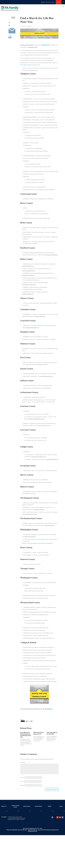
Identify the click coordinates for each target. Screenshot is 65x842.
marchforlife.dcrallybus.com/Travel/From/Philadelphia (39, 543)
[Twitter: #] (9, 23)
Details (45, 364)
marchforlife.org (48, 709)
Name (22, 777)
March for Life (45, 45)
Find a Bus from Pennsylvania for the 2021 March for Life (25, 735)
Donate (58, 2)
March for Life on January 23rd (38, 733)
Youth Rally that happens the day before (30, 65)
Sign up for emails (50, 2)
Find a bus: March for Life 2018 (52, 733)
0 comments (29, 26)
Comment (23, 762)
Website (22, 785)
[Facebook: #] (9, 25)
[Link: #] (12, 34)
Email (22, 781)
